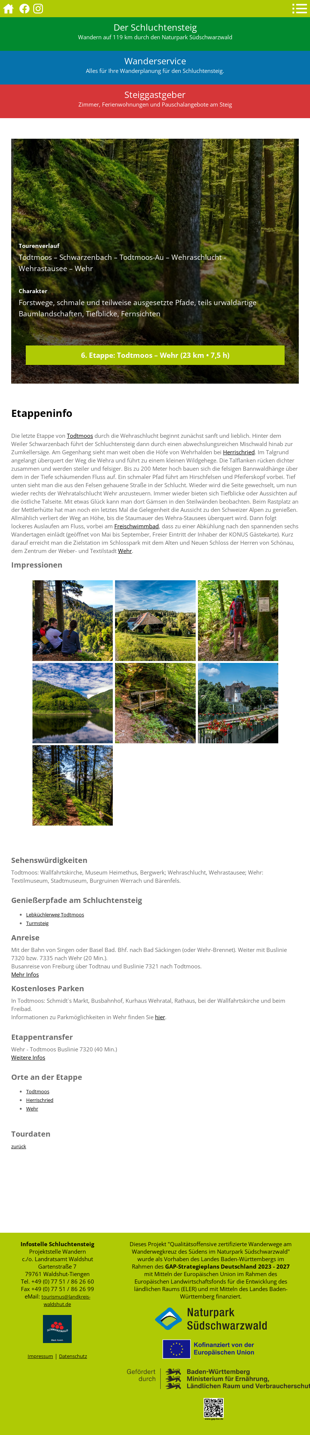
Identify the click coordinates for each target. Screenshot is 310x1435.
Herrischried (239, 452)
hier (160, 1017)
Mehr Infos (25, 974)
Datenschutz (73, 1356)
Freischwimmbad (136, 526)
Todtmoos (80, 435)
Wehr (125, 550)
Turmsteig (37, 923)
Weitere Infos (28, 1057)
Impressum (40, 1356)
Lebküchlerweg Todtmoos (55, 914)
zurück (18, 1146)
